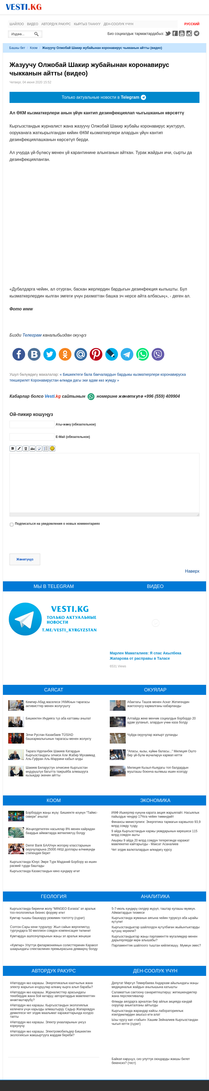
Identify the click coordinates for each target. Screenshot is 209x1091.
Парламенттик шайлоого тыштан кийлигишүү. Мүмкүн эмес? (156, 945)
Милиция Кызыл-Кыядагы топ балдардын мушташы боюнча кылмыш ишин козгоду (157, 769)
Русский (191, 24)
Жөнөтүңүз (24, 559)
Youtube (182, 33)
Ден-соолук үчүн (118, 24)
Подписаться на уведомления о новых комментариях (57, 524)
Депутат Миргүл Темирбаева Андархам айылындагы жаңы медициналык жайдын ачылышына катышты (155, 985)
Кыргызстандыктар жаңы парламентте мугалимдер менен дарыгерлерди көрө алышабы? (154, 938)
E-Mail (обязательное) (73, 437)
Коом (34, 48)
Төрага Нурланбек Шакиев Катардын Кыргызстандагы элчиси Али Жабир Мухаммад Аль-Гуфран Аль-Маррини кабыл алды (60, 755)
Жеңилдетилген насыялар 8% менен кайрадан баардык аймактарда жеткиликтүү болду (60, 831)
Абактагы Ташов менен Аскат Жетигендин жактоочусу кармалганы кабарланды (158, 704)
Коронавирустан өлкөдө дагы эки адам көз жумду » (75, 380)
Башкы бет (17, 48)
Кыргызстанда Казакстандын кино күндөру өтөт (45, 871)
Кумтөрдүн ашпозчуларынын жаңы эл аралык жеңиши (50, 936)
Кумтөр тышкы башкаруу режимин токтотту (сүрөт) (47, 918)
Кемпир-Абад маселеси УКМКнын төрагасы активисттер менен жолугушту (58, 704)
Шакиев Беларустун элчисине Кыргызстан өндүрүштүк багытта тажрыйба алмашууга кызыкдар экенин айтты (57, 771)
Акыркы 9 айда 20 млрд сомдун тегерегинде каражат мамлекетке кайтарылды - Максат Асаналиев (151, 842)
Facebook (175, 33)
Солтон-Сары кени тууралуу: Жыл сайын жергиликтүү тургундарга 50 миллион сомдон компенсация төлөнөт (50, 928)
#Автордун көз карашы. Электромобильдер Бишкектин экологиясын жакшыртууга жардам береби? (50, 1033)
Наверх (192, 571)
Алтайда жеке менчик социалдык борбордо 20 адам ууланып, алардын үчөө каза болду (161, 720)
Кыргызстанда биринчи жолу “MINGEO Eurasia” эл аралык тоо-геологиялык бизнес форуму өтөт (53, 910)
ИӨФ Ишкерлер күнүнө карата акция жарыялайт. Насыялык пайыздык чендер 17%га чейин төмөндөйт (155, 814)
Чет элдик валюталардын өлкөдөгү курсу (142, 850)
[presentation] (50, 540)
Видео (32, 24)
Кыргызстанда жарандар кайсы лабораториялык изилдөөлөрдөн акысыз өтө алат (147, 1012)
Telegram (197, 33)
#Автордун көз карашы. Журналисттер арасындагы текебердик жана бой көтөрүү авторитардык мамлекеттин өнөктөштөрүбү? (52, 996)
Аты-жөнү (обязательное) (76, 424)
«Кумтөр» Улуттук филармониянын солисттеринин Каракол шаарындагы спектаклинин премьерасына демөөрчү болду (54, 947)
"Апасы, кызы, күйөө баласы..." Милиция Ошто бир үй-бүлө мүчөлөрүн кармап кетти (161, 753)
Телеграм (32, 335)
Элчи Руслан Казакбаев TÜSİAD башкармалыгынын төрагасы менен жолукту (58, 736)
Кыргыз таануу (87, 24)
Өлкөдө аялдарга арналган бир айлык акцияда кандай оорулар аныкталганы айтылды (152, 1003)
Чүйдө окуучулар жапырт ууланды (152, 735)
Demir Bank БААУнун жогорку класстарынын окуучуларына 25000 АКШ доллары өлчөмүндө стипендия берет (60, 849)
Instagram (190, 33)
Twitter (167, 33)
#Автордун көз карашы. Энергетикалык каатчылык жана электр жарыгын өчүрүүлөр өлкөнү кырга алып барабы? (51, 985)
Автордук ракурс (56, 24)
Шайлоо (17, 24)
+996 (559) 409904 (162, 396)
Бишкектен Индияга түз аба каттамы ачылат (58, 718)
